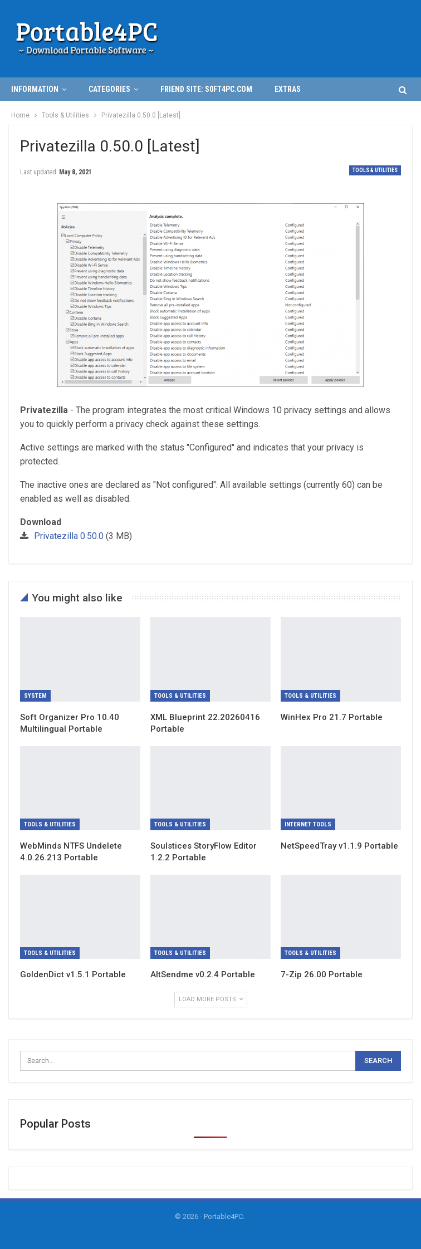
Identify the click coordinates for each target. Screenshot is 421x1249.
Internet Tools (308, 824)
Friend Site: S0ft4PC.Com (206, 89)
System (35, 695)
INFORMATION (34, 89)
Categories (109, 89)
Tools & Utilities (375, 170)
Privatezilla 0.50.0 (69, 536)
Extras (288, 89)
